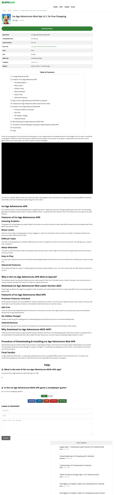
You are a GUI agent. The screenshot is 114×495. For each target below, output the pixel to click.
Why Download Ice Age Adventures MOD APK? (30, 119)
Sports (86, 137)
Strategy (87, 141)
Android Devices (22, 116)
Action (94, 42)
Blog (97, 2)
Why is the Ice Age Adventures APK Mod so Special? (32, 98)
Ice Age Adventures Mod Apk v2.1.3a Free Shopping (34, 7)
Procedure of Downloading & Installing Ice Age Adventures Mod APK (38, 122)
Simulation (95, 32)
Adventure (16, 7)
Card (85, 101)
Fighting (86, 108)
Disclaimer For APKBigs (89, 493)
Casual (86, 104)
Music (86, 119)
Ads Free (19, 110)
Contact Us (109, 493)
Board (86, 97)
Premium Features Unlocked (26, 107)
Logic (86, 112)
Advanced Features (23, 95)
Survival (86, 145)
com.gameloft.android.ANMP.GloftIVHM (40, 44)
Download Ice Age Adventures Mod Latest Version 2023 (33, 101)
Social (94, 53)
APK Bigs (17, 17)
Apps (85, 2)
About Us (79, 493)
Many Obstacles (22, 89)
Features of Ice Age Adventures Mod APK (28, 104)
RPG (85, 130)
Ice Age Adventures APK (23, 74)
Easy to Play (21, 92)
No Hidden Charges (23, 113)
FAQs (16, 128)
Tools (94, 24)
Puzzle (86, 123)
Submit (6, 432)
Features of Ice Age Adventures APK (27, 77)
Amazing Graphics (23, 80)
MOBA (86, 115)
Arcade (86, 93)
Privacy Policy (100, 493)
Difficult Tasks (21, 86)
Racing (86, 126)
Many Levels (21, 83)
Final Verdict (19, 125)
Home (79, 2)
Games (90, 2)
